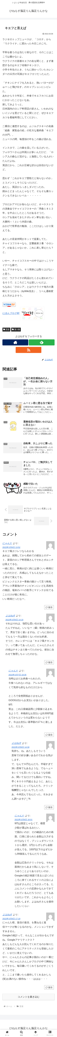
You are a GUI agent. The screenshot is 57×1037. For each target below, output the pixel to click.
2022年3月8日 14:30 (20, 747)
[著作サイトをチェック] (15, 342)
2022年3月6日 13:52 (11, 547)
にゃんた (7, 543)
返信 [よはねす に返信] (49, 662)
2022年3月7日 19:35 (17, 675)
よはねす (10, 615)
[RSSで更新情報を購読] (28, 350)
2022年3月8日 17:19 (11, 919)
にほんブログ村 (10, 313)
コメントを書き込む (29, 997)
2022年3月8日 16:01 (23, 819)
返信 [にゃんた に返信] (49, 607)
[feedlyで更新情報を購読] (42, 342)
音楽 (6, 329)
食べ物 (16, 329)
